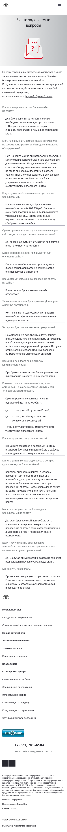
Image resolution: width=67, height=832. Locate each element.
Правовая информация (12, 800)
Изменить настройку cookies (14, 804)
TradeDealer (30, 826)
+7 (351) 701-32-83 (29, 745)
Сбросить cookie (9, 809)
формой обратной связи (38, 96)
